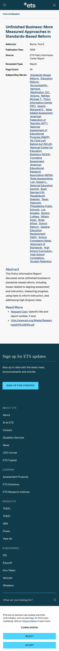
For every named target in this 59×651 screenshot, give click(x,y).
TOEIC (6, 516)
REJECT (29, 636)
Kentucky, (36, 202)
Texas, (45, 199)
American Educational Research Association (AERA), (41, 170)
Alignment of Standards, (37, 246)
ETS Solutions (11, 484)
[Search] (54, 599)
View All (7, 538)
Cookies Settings (29, 627)
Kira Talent (9, 570)
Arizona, (35, 95)
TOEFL (7, 508)
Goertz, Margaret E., (38, 108)
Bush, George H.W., (38, 191)
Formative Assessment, (37, 159)
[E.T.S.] (29, 5)
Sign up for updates (20, 385)
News (6, 445)
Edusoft (7, 562)
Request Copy (19, 311)
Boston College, (40, 215)
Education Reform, (41, 80)
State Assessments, (41, 178)
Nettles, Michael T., (40, 97)
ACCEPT (29, 645)
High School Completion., (37, 256)
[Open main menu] (4, 5)
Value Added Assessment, (41, 111)
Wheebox (8, 585)
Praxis (6, 531)
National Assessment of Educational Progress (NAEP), (40, 132)
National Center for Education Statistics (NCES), (41, 151)
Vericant (7, 577)
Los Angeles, (37, 211)
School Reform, (38, 225)
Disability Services (13, 437)
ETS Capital (10, 460)
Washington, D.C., (40, 92)
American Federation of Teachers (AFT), (39, 120)
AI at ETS (8, 422)
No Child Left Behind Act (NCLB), (41, 142)
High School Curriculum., (41, 249)
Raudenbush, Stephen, (37, 197)
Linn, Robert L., (39, 182)
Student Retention (41, 261)
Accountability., (39, 85)
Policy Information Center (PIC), (41, 103)
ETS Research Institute (16, 491)
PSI (5, 555)
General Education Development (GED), (40, 232)
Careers (7, 430)
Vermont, (35, 88)
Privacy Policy (29, 621)
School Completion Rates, (41, 239)
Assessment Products (15, 476)
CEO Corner (10, 452)
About (6, 415)
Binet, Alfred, (37, 222)
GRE (5, 523)
